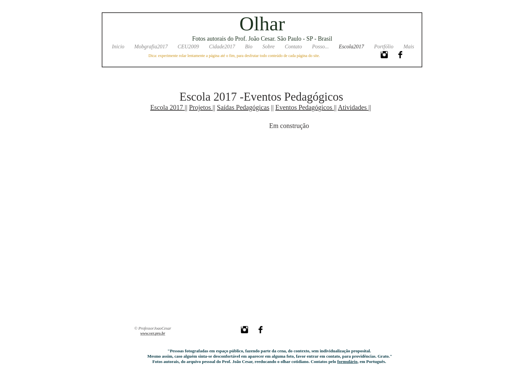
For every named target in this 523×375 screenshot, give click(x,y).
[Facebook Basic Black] (400, 54)
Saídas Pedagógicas (243, 107)
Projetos (201, 107)
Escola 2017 (167, 107)
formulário (347, 361)
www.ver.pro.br (152, 333)
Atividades (353, 107)
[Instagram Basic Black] (384, 54)
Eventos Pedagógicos (305, 107)
